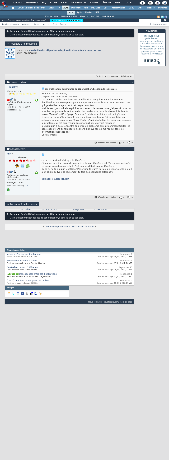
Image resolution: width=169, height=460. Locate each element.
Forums (17, 2)
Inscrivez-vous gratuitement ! (66, 20)
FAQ (43, 2)
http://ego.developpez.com (55, 179)
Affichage (125, 76)
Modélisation (65, 31)
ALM (65, 8)
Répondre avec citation (105, 143)
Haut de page (126, 301)
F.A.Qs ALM (78, 209)
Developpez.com (111, 301)
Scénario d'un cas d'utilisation (22, 260)
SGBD (131, 8)
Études (106, 2)
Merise (88, 12)
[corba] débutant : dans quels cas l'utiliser (28, 280)
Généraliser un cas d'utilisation (22, 267)
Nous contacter (95, 301)
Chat (64, 2)
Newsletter (78, 2)
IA (59, 8)
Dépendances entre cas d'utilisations (38, 274)
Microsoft (75, 8)
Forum (13, 31)
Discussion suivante (83, 226)
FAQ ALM (84, 16)
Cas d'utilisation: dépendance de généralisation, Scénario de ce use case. (65, 50)
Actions (25, 24)
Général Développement (33, 31)
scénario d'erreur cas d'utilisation (24, 254)
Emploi (94, 2)
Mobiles (151, 8)
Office (141, 8)
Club (128, 2)
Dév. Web (95, 8)
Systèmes (162, 8)
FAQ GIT (95, 16)
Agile (79, 12)
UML (97, 12)
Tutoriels (31, 2)
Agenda (46, 24)
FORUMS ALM (51, 16)
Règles (63, 24)
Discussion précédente (57, 226)
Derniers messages (10, 24)
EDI (105, 8)
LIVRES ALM (108, 16)
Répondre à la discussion (22, 43)
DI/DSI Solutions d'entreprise (31, 8)
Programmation (118, 8)
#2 (131, 148)
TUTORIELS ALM (69, 16)
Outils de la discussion (106, 76)
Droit (118, 2)
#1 (131, 82)
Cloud (51, 8)
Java (86, 8)
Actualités (26, 209)
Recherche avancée (158, 24)
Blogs (53, 2)
